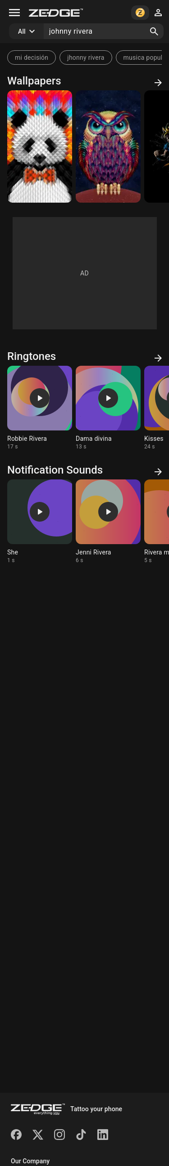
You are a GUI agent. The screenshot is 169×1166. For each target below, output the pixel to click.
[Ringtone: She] (39, 521)
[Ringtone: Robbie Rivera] (39, 408)
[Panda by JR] (39, 146)
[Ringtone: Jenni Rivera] (108, 521)
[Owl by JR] (108, 146)
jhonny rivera (85, 57)
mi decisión (31, 57)
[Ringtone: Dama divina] (108, 408)
